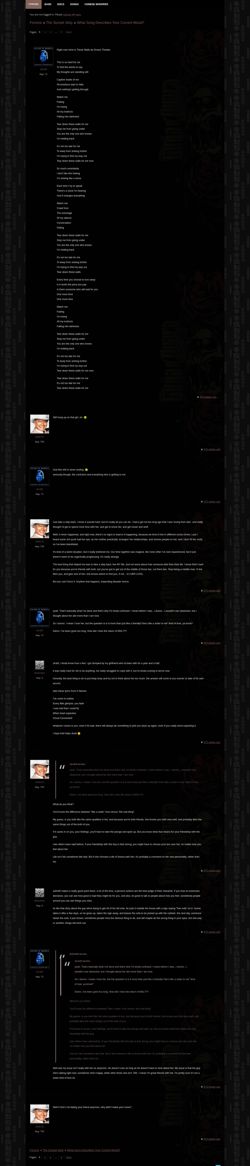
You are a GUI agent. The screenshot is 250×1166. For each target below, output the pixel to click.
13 (46, 74)
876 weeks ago (208, 397)
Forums (35, 23)
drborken (39, 673)
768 (42, 442)
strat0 (43, 69)
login (78, 14)
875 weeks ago (212, 502)
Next (68, 32)
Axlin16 (39, 437)
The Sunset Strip (59, 23)
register (67, 14)
